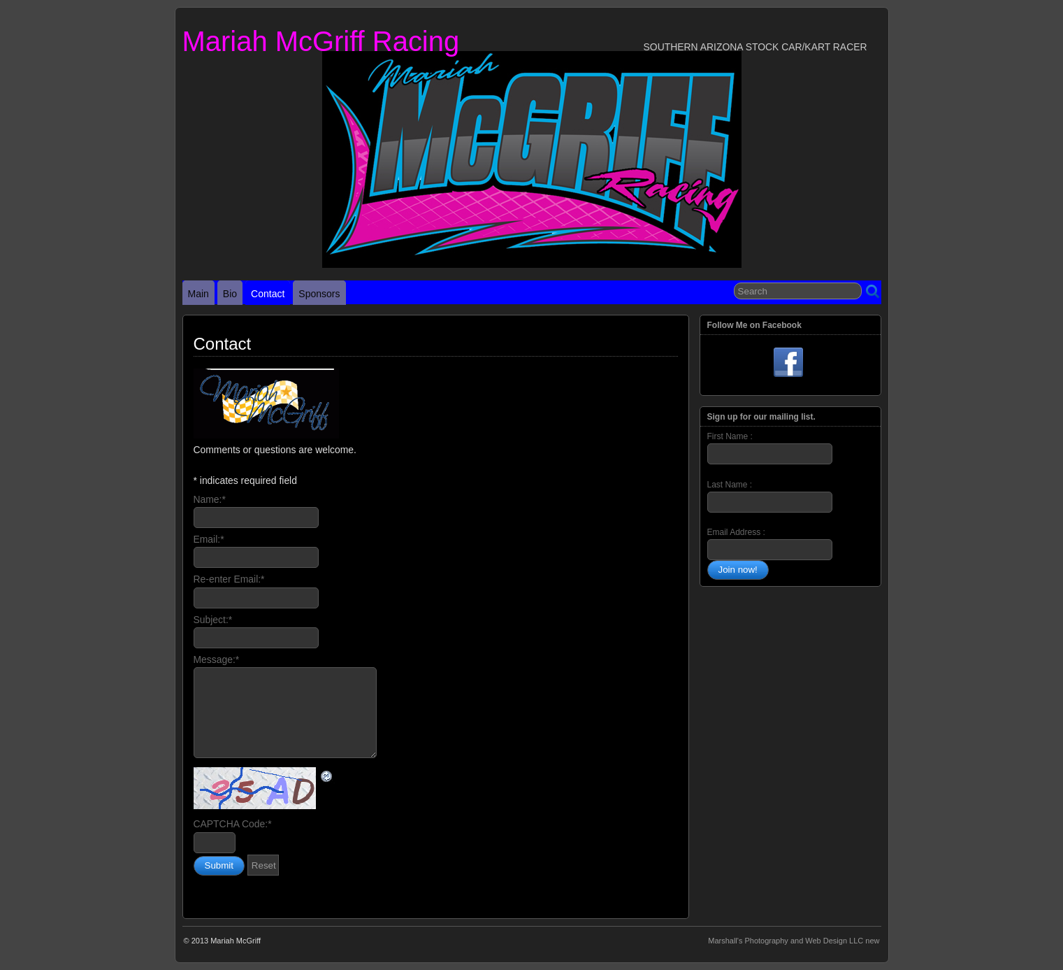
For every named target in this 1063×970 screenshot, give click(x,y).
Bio (230, 293)
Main (198, 293)
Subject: (213, 619)
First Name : (769, 447)
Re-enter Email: (229, 579)
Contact (267, 293)
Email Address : (736, 532)
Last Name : (769, 496)
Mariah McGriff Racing (321, 41)
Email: (209, 539)
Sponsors (319, 293)
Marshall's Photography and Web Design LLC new (793, 940)
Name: (210, 499)
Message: (217, 659)
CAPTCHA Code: (233, 823)
